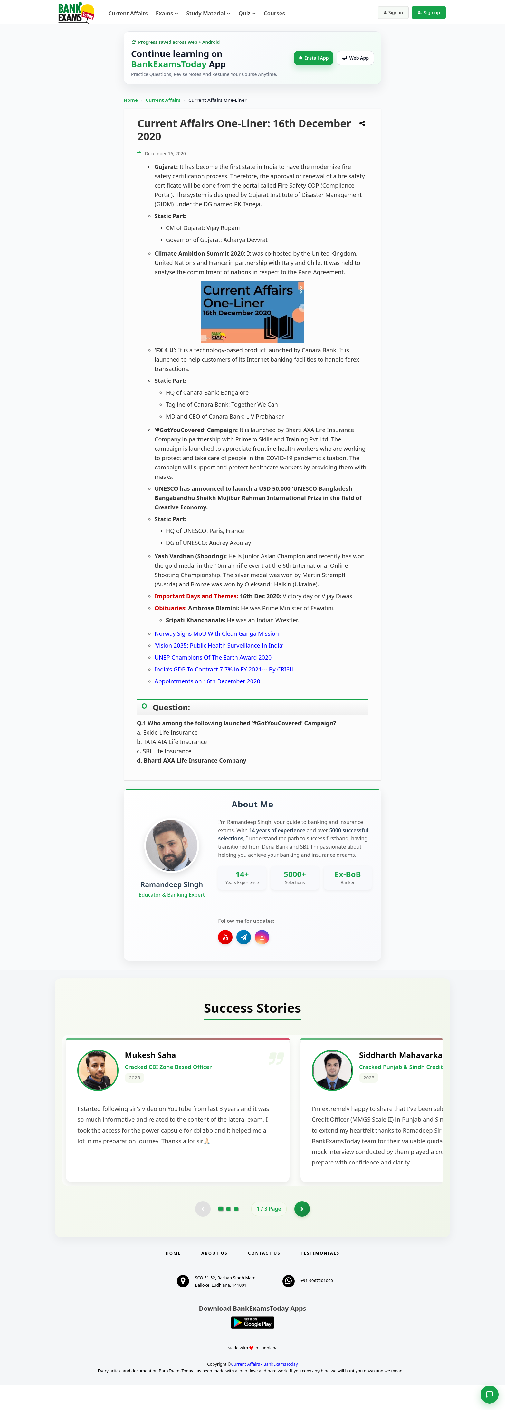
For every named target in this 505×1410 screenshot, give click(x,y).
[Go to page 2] (228, 1233)
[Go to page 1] (221, 1233)
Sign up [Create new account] (429, 12)
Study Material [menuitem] (205, 13)
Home (131, 100)
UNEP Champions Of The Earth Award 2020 (213, 657)
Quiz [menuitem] (244, 13)
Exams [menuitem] (164, 13)
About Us (214, 1278)
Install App (314, 58)
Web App (355, 58)
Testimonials (320, 1278)
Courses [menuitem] (274, 13)
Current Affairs (164, 100)
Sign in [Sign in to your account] (393, 12)
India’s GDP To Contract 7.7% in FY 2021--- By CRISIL (224, 669)
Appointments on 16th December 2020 (207, 681)
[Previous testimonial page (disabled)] (203, 1233)
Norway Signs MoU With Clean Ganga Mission (217, 633)
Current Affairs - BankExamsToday (264, 1389)
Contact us (264, 1278)
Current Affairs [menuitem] (128, 13)
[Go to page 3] (236, 1233)
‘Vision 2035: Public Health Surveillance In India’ (219, 645)
